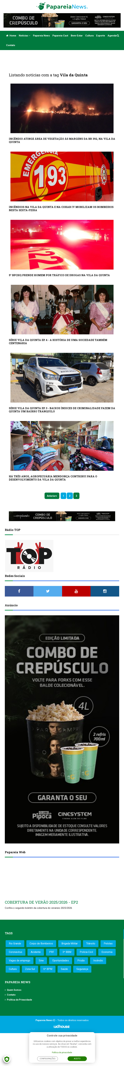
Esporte (100, 35)
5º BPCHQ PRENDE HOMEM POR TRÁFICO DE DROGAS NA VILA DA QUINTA (59, 275)
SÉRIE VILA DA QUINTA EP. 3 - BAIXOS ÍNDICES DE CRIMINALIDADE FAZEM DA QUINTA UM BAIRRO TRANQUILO (62, 409)
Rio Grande (15, 943)
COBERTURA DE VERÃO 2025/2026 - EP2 (41, 902)
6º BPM (47, 969)
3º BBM (67, 952)
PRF (51, 952)
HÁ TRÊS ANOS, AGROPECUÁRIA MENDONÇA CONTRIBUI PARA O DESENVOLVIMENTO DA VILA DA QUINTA (53, 478)
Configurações (47, 1058)
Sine (41, 960)
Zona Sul (30, 969)
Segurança (82, 969)
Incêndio (98, 960)
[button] (118, 35)
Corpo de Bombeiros (41, 943)
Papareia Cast (60, 35)
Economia (106, 952)
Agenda (112, 35)
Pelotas (108, 943)
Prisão (81, 960)
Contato (10, 45)
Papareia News (41, 35)
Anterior (51, 495)
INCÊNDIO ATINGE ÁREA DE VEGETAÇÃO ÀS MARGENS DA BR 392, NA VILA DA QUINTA (62, 140)
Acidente (36, 952)
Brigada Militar (69, 943)
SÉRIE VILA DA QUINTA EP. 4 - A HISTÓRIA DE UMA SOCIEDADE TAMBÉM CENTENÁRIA (58, 341)
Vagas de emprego (19, 960)
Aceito (77, 1058)
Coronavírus (15, 952)
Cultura (89, 35)
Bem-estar (77, 35)
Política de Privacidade (19, 999)
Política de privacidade (62, 1052)
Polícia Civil (86, 952)
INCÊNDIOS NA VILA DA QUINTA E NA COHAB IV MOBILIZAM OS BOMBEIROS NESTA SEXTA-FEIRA (61, 208)
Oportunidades (60, 960)
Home (11, 35)
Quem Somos (14, 990)
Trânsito (90, 943)
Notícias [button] (24, 35)
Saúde (64, 969)
